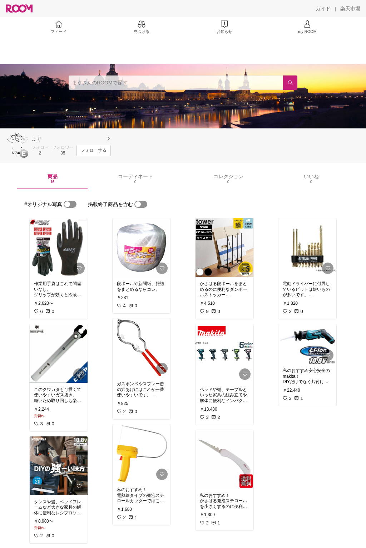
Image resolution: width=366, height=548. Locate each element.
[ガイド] (323, 8)
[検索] (290, 82)
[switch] (70, 204)
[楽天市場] (350, 8)
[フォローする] (93, 150)
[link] (59, 247)
